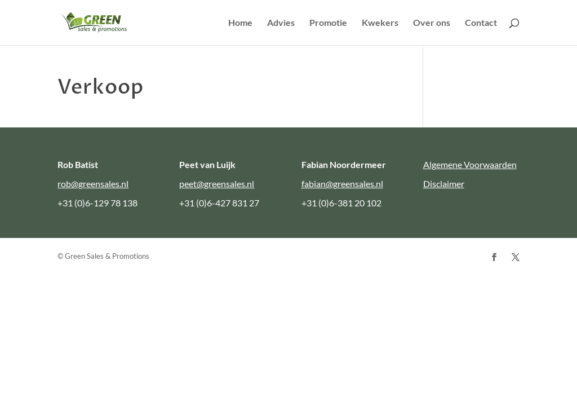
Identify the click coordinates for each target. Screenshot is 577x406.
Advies (281, 23)
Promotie (328, 23)
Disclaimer (443, 183)
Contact (481, 23)
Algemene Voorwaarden (470, 164)
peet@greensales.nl (216, 183)
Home (240, 23)
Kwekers (380, 23)
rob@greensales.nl (92, 183)
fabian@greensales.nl (342, 183)
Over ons (431, 23)
